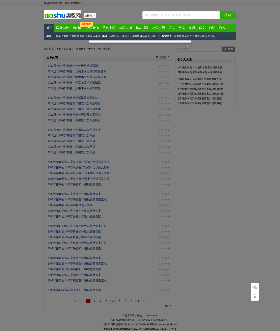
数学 (182, 28)
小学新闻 (92, 28)
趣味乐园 (142, 28)
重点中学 (109, 28)
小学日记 (155, 36)
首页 (49, 28)
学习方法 (189, 36)
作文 (202, 28)
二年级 (65, 36)
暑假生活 (199, 36)
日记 (212, 28)
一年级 (57, 36)
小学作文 (145, 36)
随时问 (77, 28)
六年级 (96, 36)
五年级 (88, 36)
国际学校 (62, 28)
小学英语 (135, 36)
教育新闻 (179, 36)
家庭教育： (168, 36)
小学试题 (158, 28)
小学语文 (124, 36)
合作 (222, 28)
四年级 (80, 36)
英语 (192, 28)
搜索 (227, 15)
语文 (172, 28)
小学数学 (114, 36)
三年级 (73, 36)
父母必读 (210, 36)
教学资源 (125, 28)
